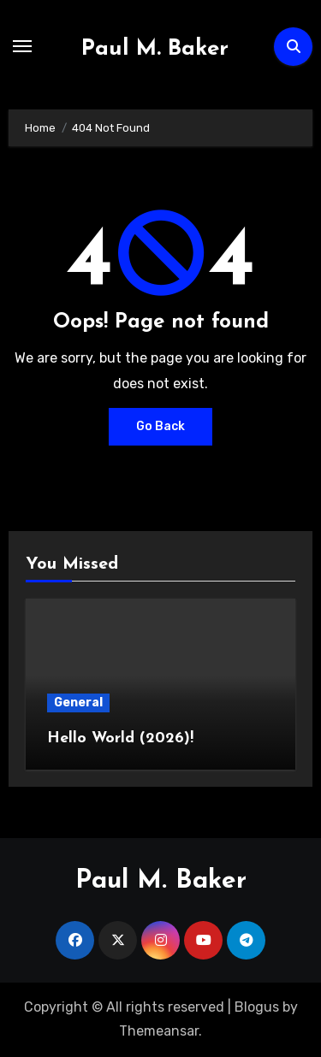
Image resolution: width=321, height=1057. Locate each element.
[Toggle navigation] (22, 46)
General (78, 702)
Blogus (257, 1007)
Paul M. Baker (155, 49)
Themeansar (159, 1031)
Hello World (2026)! (120, 738)
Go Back (160, 426)
